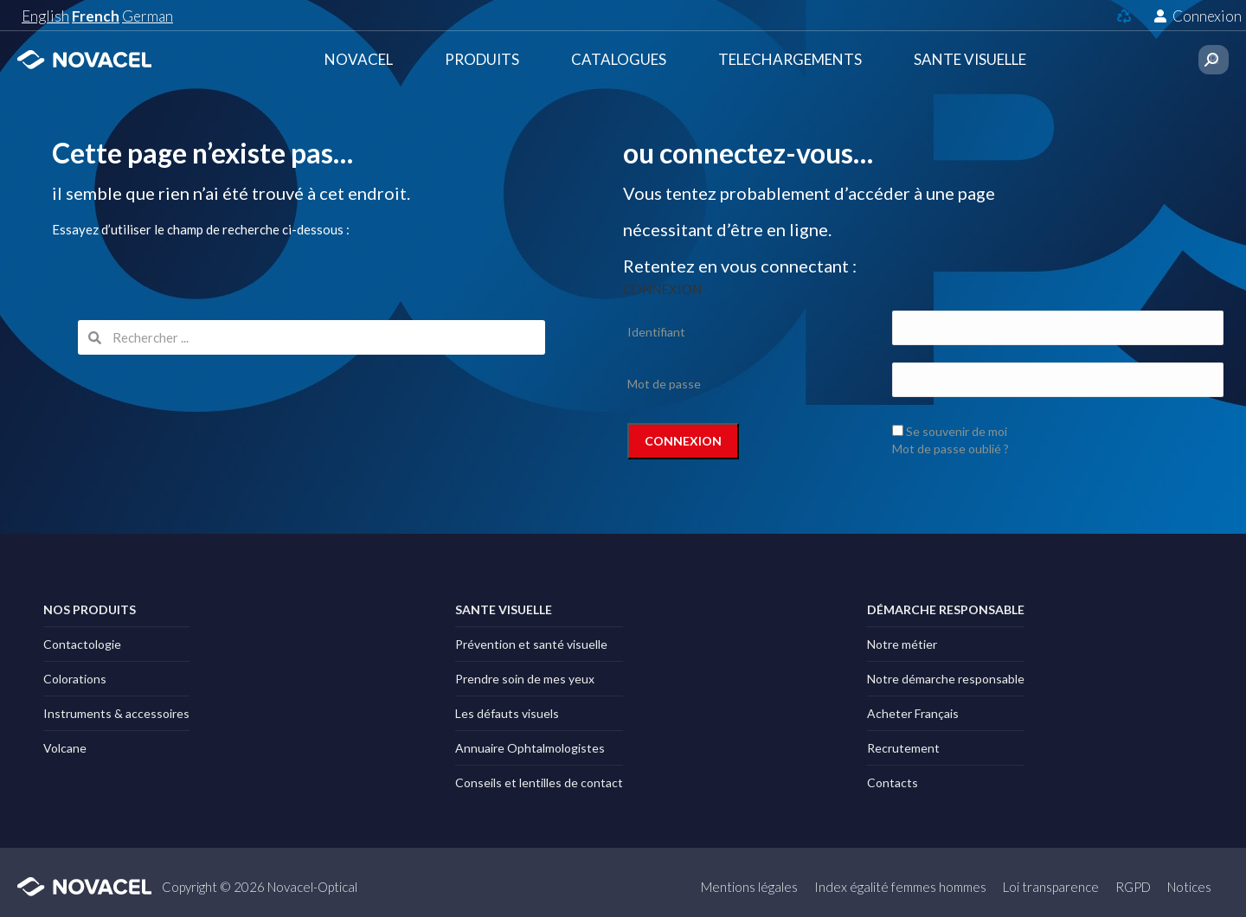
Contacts (892, 782)
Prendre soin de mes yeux (524, 678)
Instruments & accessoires (116, 713)
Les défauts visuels (507, 713)
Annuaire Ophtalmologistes (530, 748)
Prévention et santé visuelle (531, 644)
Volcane (65, 748)
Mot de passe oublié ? (950, 448)
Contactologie (82, 644)
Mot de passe (664, 383)
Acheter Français (913, 713)
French (95, 16)
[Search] (1211, 59)
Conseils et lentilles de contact (539, 782)
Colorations (74, 678)
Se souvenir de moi (956, 431)
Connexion (1197, 16)
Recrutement (903, 748)
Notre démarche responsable (945, 678)
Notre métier (902, 644)
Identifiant (656, 331)
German (147, 16)
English (45, 16)
